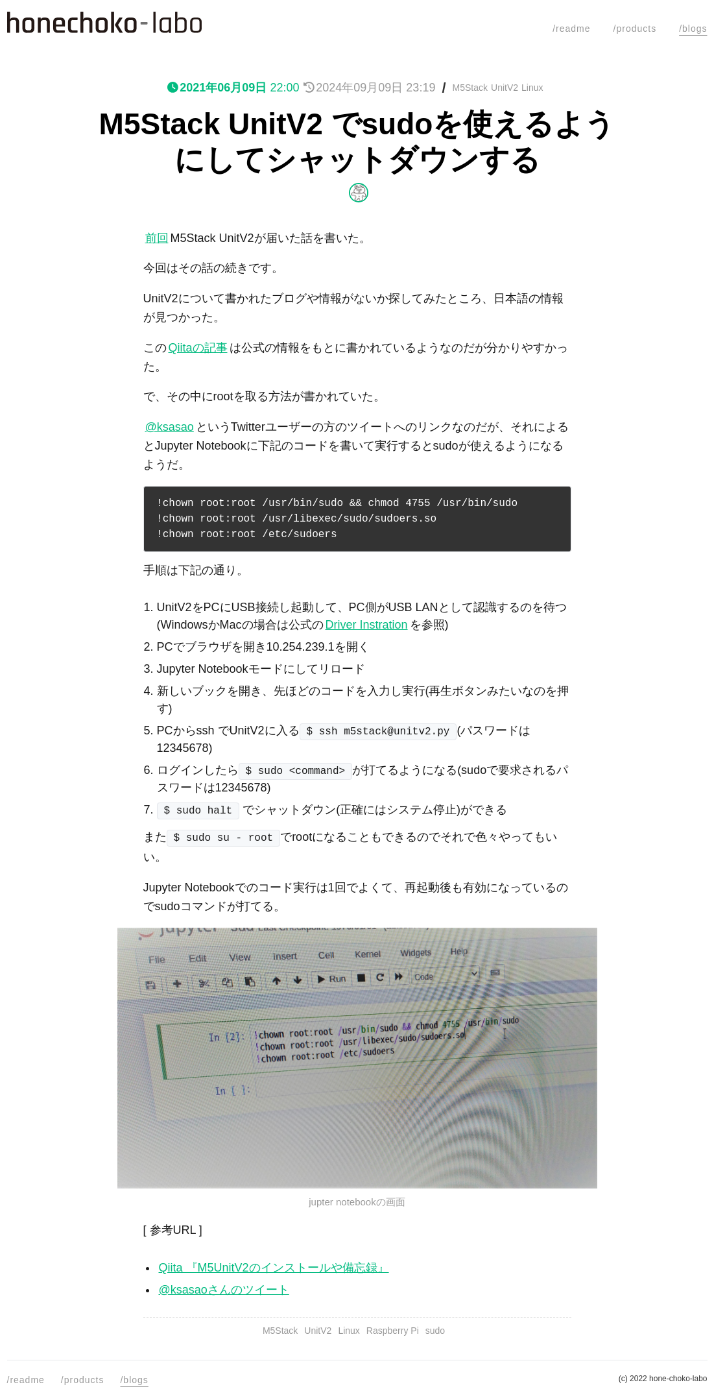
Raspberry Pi (392, 1330)
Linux (532, 87)
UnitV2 (504, 87)
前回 (157, 238)
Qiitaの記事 (198, 347)
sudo (435, 1330)
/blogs (693, 28)
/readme (571, 28)
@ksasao (169, 426)
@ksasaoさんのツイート (224, 1289)
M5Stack (470, 87)
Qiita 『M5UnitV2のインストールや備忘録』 (274, 1267)
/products (635, 28)
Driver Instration (367, 624)
